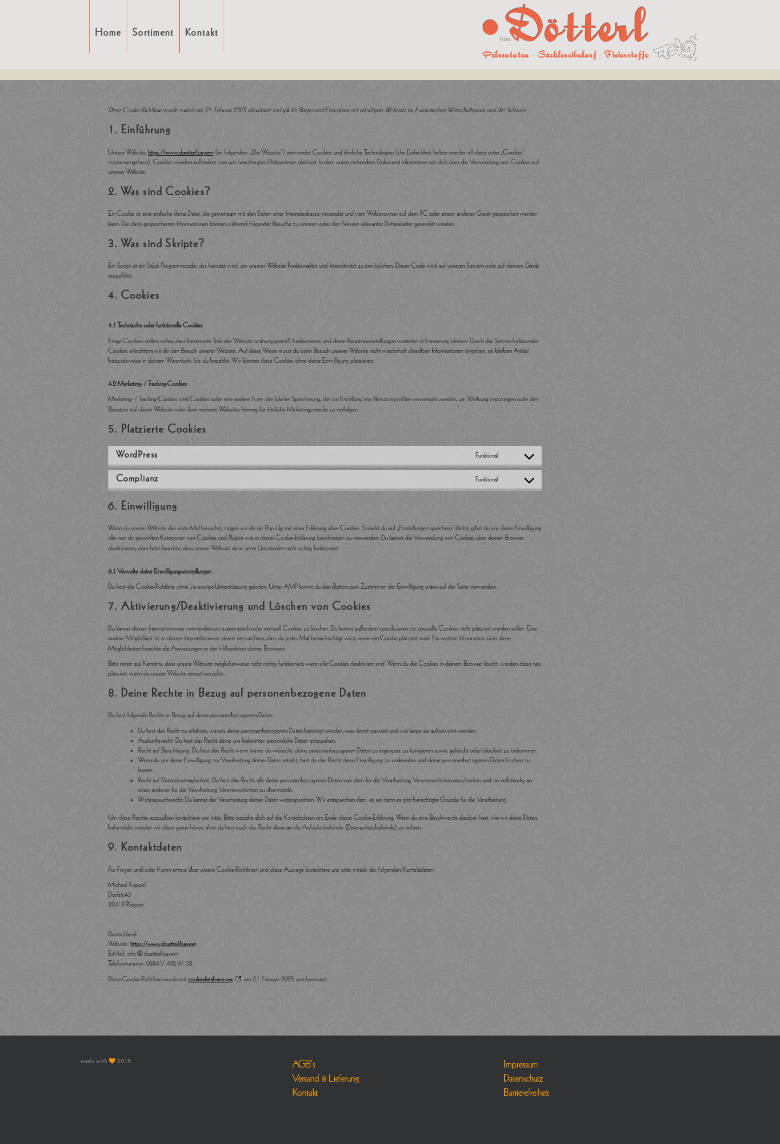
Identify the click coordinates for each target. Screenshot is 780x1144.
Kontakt (201, 32)
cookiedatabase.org (210, 979)
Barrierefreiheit (526, 1092)
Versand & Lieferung (325, 1078)
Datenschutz (523, 1078)
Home (108, 32)
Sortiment (153, 32)
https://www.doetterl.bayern (180, 152)
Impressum (521, 1064)
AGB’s (303, 1064)
